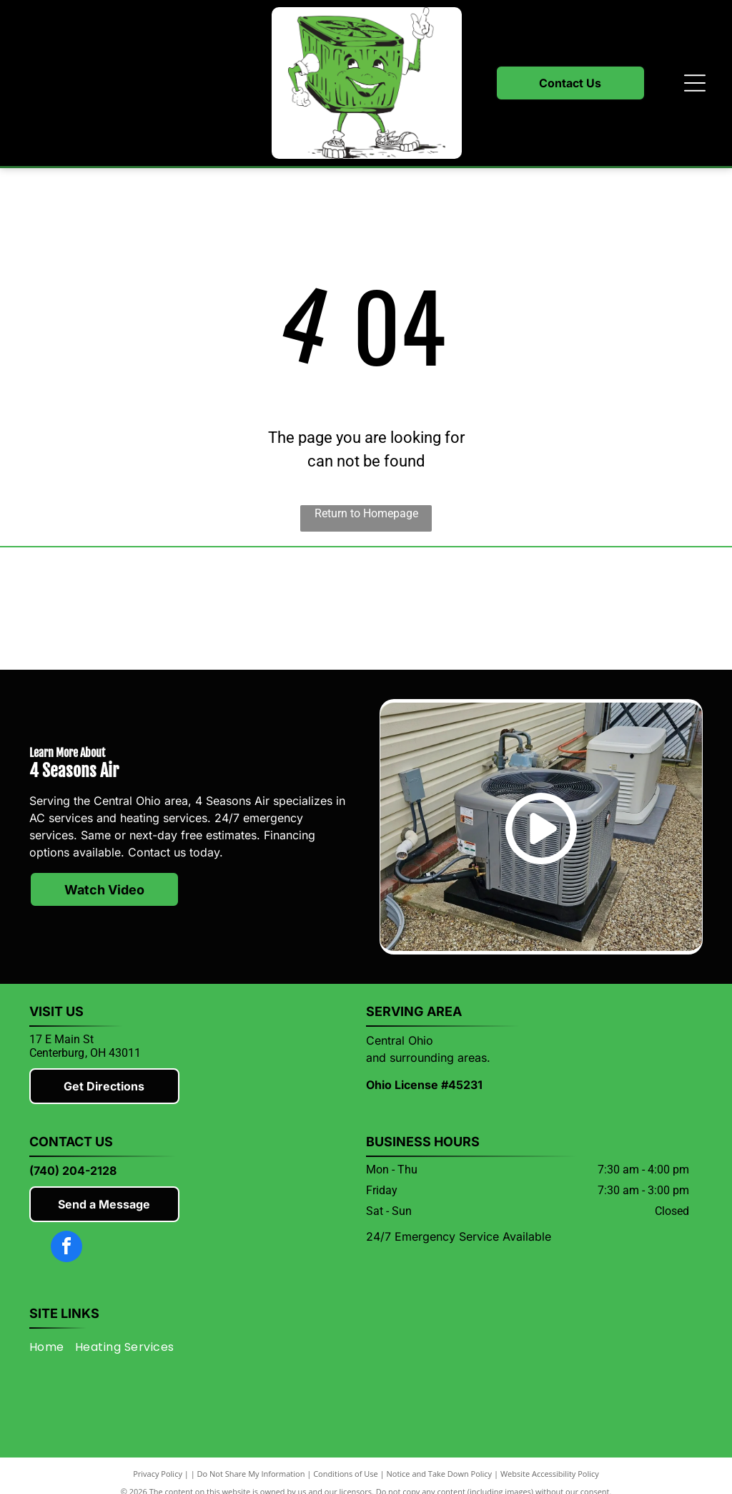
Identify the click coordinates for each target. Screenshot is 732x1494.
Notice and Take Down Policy (440, 1473)
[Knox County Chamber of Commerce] (630, 609)
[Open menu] (695, 83)
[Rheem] (454, 609)
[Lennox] (278, 609)
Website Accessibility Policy (549, 1473)
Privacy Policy (157, 1473)
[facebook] (66, 1248)
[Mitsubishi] (102, 609)
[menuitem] (52, 1346)
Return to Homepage (366, 513)
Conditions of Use (345, 1473)
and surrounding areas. (428, 1057)
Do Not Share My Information (251, 1473)
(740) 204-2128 (73, 1170)
